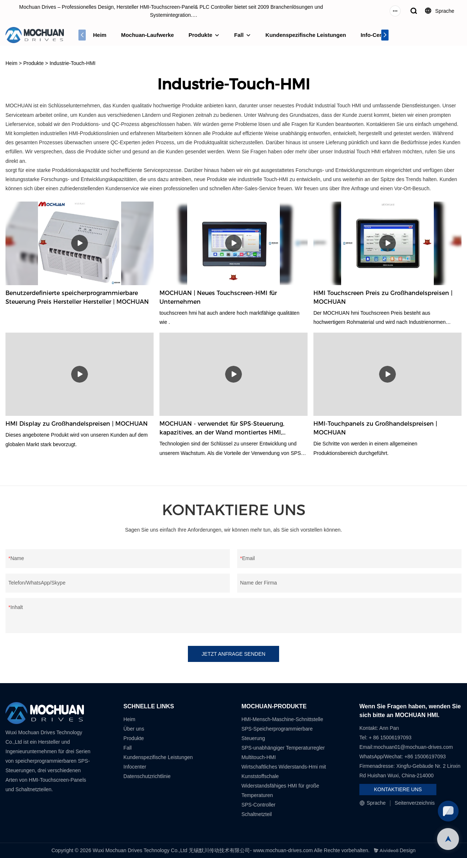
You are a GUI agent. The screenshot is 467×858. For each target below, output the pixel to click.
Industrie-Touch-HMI (73, 63)
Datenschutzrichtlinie (146, 776)
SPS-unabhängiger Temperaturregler (283, 748)
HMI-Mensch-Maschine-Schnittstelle (282, 719)
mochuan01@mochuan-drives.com (413, 747)
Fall (239, 35)
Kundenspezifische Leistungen (306, 35)
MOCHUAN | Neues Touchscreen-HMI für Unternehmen (218, 297)
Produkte (200, 35)
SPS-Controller (258, 805)
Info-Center (375, 35)
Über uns (133, 729)
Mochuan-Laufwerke (147, 35)
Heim (100, 35)
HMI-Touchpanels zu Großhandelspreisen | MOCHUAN (375, 428)
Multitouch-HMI (259, 757)
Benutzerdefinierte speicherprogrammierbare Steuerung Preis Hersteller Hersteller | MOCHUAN (77, 297)
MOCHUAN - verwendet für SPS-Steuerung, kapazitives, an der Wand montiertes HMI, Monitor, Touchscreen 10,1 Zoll (221, 428)
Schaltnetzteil (257, 814)
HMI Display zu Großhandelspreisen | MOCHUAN (76, 423)
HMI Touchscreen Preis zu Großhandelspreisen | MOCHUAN (382, 297)
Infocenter (134, 767)
